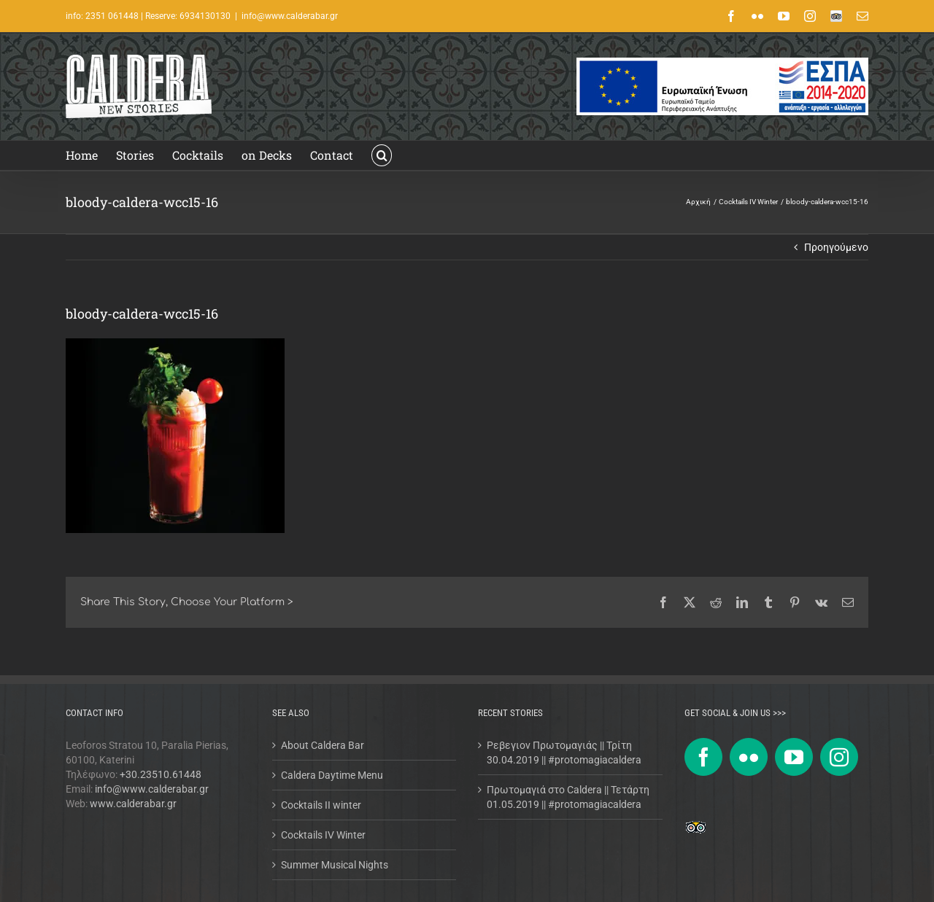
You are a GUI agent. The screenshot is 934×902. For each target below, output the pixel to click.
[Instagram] (839, 757)
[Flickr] (749, 757)
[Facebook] (703, 757)
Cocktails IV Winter (323, 835)
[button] (381, 155)
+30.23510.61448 (160, 774)
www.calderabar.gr (133, 803)
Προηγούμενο (836, 247)
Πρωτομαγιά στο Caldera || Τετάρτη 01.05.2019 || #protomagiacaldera (568, 797)
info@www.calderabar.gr (290, 16)
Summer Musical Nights (334, 865)
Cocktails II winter (321, 805)
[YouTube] (794, 757)
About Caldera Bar (322, 745)
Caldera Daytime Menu (332, 775)
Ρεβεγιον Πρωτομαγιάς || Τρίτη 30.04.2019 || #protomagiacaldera (564, 752)
